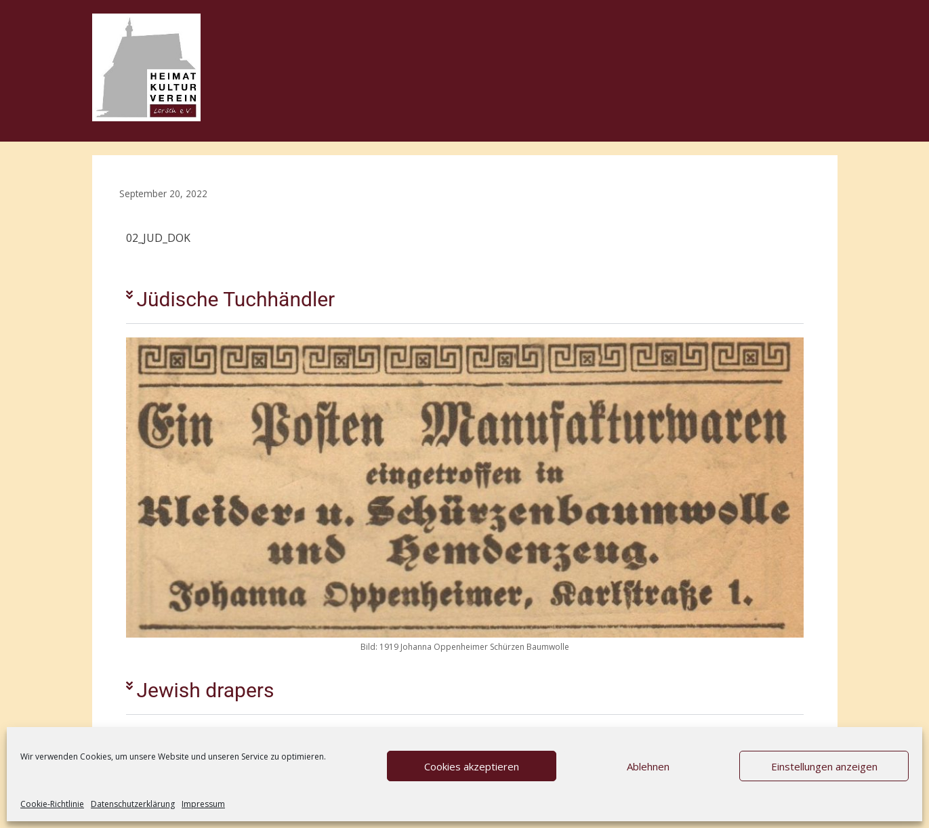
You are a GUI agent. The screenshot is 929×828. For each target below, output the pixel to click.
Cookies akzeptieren (471, 766)
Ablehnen (648, 766)
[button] (465, 300)
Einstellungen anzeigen (824, 766)
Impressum (203, 804)
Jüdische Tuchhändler (236, 299)
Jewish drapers (205, 690)
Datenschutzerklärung (133, 804)
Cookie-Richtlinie (52, 804)
